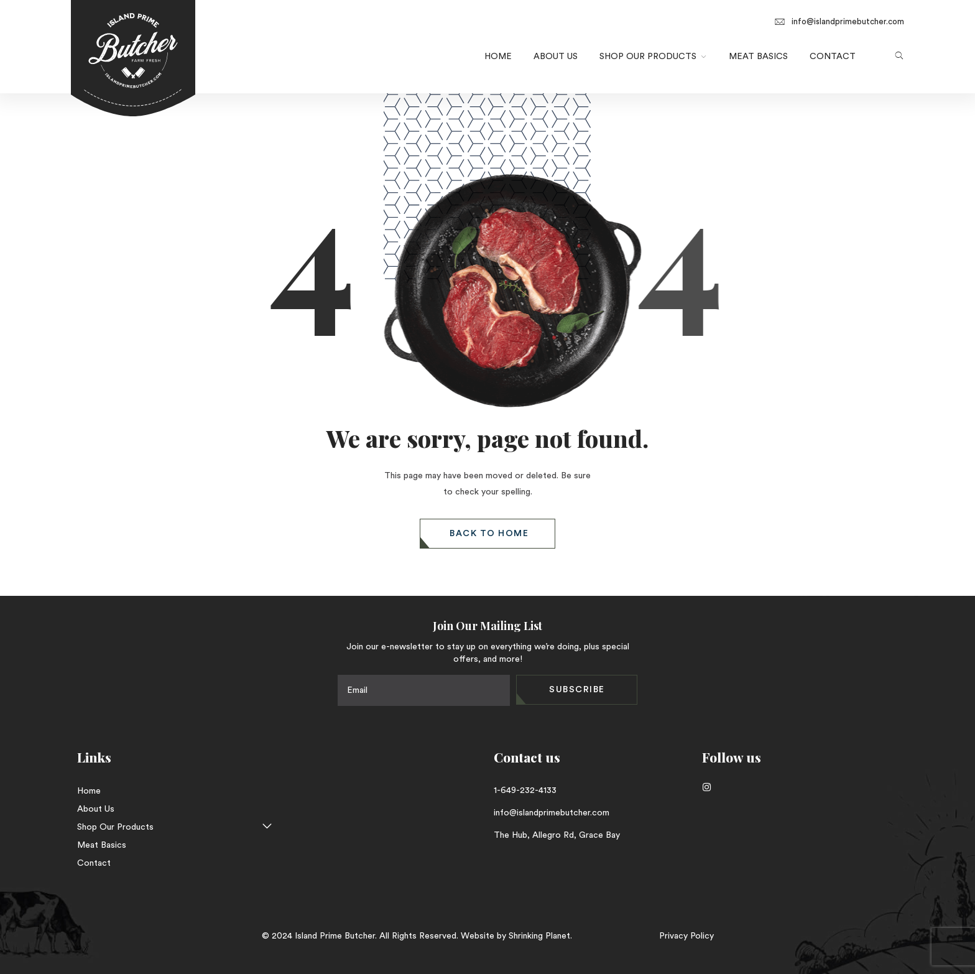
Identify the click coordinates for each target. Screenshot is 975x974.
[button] (487, 534)
